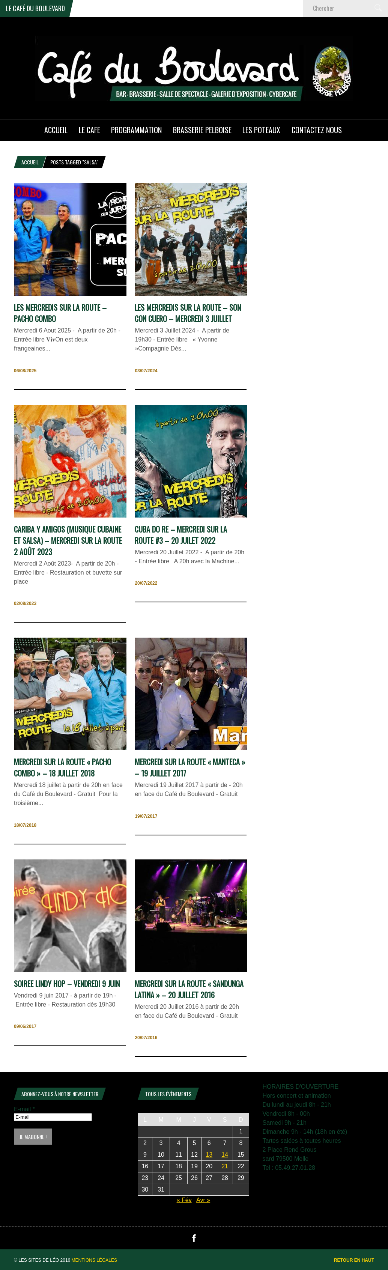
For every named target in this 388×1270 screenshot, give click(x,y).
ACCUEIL (56, 129)
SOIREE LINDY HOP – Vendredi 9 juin (67, 983)
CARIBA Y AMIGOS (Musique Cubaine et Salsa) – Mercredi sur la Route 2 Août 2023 (68, 540)
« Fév (184, 1200)
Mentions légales (94, 1260)
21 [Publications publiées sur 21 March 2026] (224, 1166)
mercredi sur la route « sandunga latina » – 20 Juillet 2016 (189, 989)
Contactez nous (317, 129)
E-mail (24, 1109)
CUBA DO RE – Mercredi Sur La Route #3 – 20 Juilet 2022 (181, 535)
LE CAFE (89, 129)
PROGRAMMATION (136, 129)
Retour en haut (354, 1260)
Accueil (30, 162)
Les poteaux (261, 129)
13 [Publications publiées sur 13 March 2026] (209, 1154)
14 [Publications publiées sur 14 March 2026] (224, 1154)
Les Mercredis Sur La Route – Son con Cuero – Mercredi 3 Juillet (188, 313)
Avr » (203, 1200)
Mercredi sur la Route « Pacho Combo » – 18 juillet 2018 (62, 767)
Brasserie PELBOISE (202, 129)
